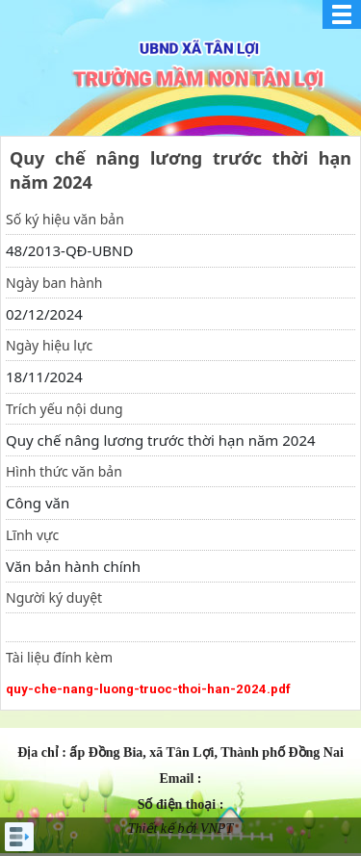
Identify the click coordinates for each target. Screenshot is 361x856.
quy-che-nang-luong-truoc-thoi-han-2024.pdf (148, 689)
